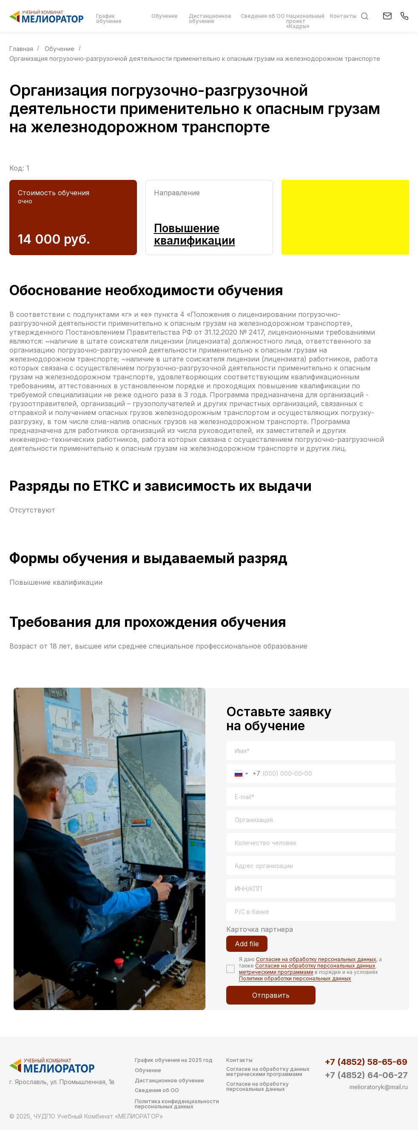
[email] (310, 796)
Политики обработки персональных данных (295, 978)
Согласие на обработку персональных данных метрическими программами (307, 968)
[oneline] (310, 819)
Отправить (271, 995)
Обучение (59, 48)
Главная (21, 48)
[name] (310, 750)
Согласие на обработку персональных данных (316, 959)
